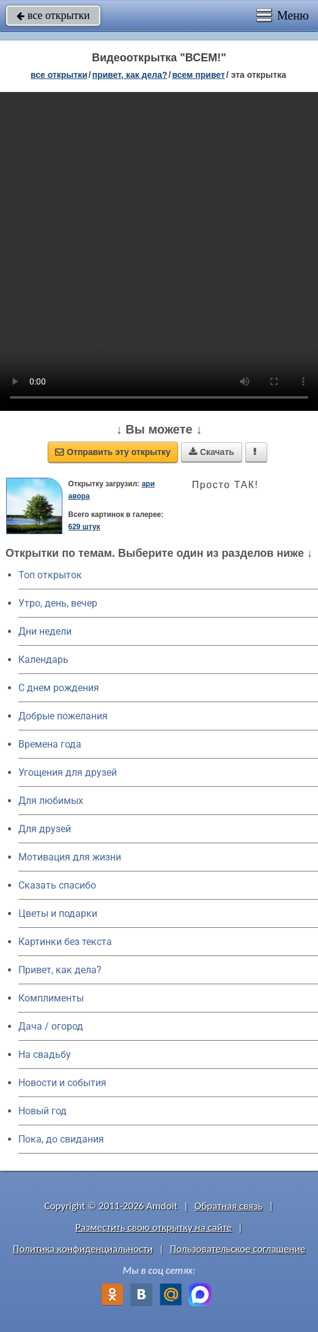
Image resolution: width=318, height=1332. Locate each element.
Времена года (49, 744)
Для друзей (44, 829)
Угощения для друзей (67, 772)
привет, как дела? (130, 75)
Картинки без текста (65, 941)
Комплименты (51, 998)
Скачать (211, 452)
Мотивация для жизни (69, 857)
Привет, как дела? (60, 970)
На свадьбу (44, 1054)
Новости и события (62, 1083)
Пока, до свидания (61, 1139)
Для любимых (50, 800)
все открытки (53, 15)
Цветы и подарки (57, 913)
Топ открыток (50, 575)
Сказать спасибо (57, 885)
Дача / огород (50, 1026)
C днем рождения (58, 688)
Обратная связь (228, 1206)
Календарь (43, 659)
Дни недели (45, 631)
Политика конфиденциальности (83, 1248)
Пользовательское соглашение (237, 1248)
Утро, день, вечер (57, 603)
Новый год (42, 1111)
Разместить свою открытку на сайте (153, 1227)
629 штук (84, 526)
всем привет (198, 75)
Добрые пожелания (63, 716)
